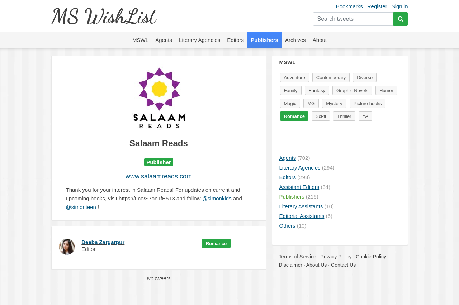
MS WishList (103, 16)
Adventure (294, 77)
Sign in (400, 6)
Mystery (334, 103)
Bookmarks (349, 6)
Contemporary (331, 77)
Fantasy (317, 90)
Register (377, 6)
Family (291, 90)
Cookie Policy (371, 256)
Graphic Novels (352, 90)
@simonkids (217, 198)
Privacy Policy (335, 256)
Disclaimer (290, 265)
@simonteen (81, 207)
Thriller (344, 116)
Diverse (365, 77)
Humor (386, 90)
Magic (290, 103)
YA (365, 116)
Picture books (368, 103)
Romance (216, 243)
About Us (316, 265)
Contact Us (343, 265)
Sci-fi (321, 116)
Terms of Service (297, 256)
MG (311, 103)
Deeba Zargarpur (102, 242)
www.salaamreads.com (159, 176)
